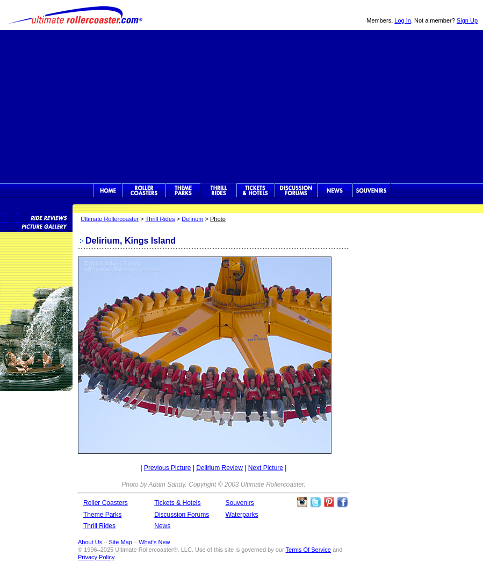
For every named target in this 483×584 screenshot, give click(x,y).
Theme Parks (183, 190)
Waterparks (242, 514)
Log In (402, 20)
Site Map (120, 542)
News (334, 190)
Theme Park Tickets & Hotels (255, 190)
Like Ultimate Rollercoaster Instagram (302, 502)
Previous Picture (167, 468)
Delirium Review (219, 468)
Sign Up (467, 20)
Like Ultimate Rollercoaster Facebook (342, 502)
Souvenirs (371, 190)
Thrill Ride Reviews (36, 217)
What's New (154, 542)
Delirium (192, 219)
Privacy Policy (96, 557)
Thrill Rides (218, 190)
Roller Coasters (105, 503)
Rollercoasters (143, 190)
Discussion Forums (296, 190)
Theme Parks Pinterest (328, 502)
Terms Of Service (308, 549)
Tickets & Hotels (177, 503)
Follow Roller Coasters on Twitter (315, 502)
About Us (90, 542)
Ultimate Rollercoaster (75, 15)
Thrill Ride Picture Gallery (36, 226)
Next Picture (265, 468)
